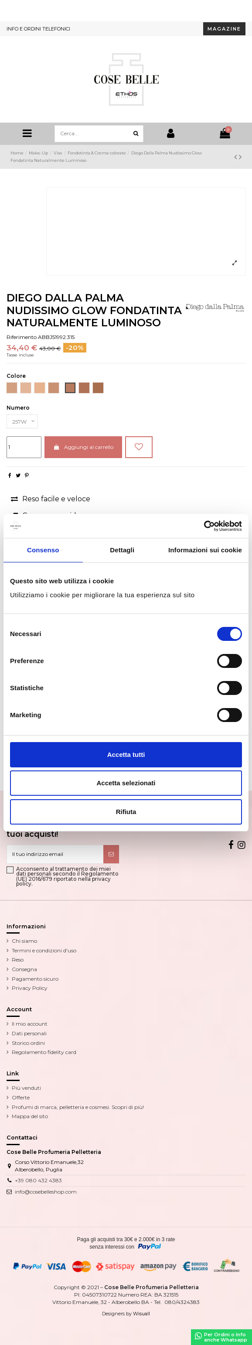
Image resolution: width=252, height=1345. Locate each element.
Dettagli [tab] (122, 550)
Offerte (21, 1097)
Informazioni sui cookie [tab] (205, 550)
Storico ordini (28, 1043)
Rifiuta (126, 811)
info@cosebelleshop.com (46, 1191)
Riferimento (22, 337)
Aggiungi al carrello (83, 447)
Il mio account (30, 1023)
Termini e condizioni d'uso (44, 950)
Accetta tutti (126, 754)
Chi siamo (24, 941)
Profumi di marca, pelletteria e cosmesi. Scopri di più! (78, 1107)
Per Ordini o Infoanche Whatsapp (221, 1337)
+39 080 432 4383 (38, 1180)
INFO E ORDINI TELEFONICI (38, 29)
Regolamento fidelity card (44, 1052)
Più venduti (26, 1088)
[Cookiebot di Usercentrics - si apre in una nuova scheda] (204, 526)
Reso (18, 959)
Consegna (24, 969)
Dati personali (29, 1033)
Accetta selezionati (125, 783)
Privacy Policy (30, 988)
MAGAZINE (224, 29)
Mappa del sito (30, 1116)
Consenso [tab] (43, 550)
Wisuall (141, 1314)
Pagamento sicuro (35, 978)
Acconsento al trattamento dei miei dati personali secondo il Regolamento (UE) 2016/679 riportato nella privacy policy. (67, 876)
